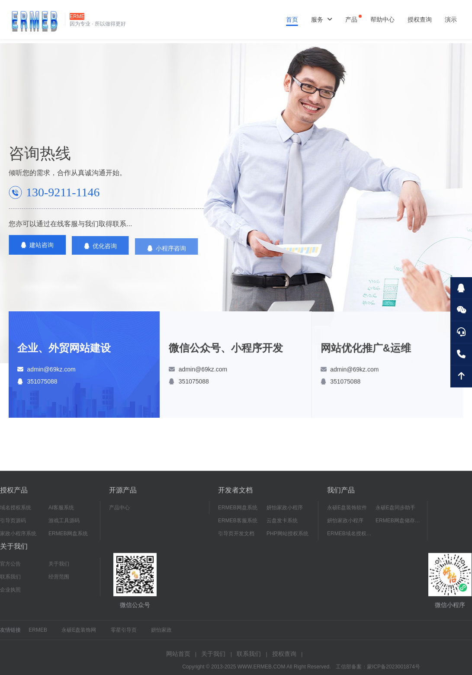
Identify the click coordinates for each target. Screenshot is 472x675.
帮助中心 (382, 19)
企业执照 (10, 595)
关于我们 (58, 569)
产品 (351, 19)
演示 (451, 19)
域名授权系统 (15, 513)
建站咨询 (37, 247)
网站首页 (178, 659)
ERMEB (38, 635)
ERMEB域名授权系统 (351, 539)
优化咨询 (100, 251)
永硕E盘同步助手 (395, 513)
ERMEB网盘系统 (68, 539)
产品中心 (119, 513)
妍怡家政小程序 (285, 513)
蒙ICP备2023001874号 (393, 672)
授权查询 (420, 19)
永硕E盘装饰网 (78, 635)
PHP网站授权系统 (287, 539)
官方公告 (10, 569)
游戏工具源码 (64, 526)
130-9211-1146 (63, 192)
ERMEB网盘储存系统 (400, 526)
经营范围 (58, 582)
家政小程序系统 (18, 539)
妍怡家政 (161, 635)
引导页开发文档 (236, 539)
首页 (292, 19)
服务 (321, 19)
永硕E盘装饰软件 (347, 513)
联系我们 (10, 582)
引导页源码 (13, 526)
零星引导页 (124, 635)
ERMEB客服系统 (237, 526)
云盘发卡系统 (282, 526)
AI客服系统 (61, 513)
